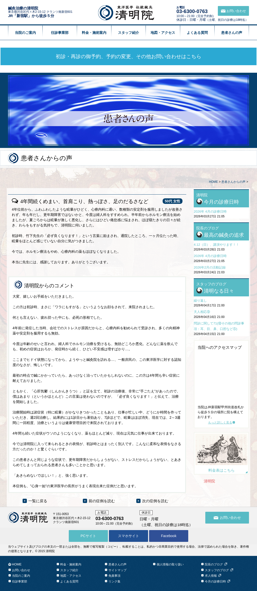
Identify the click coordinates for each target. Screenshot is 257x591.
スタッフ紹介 (128, 33)
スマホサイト (128, 536)
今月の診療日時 (221, 202)
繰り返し (200, 300)
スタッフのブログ (217, 570)
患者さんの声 (231, 33)
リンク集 (114, 581)
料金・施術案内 (94, 33)
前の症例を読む (102, 501)
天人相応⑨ (202, 312)
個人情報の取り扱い (170, 564)
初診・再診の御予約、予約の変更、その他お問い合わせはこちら (128, 56)
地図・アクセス (163, 33)
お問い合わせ (21, 570)
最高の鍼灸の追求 (224, 235)
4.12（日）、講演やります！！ (216, 244)
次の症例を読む (155, 501)
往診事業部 (60, 33)
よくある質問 (197, 33)
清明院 (209, 481)
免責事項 (114, 575)
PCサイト (88, 536)
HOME (213, 182)
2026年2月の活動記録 (210, 267)
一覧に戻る (37, 501)
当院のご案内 (25, 33)
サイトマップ (117, 570)
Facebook (168, 536)
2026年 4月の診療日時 (210, 211)
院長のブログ (214, 564)
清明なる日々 (219, 291)
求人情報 (211, 575)
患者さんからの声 (233, 182)
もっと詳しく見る (220, 422)
